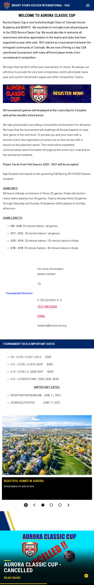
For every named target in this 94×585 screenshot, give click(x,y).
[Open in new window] (47, 93)
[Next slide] (68, 505)
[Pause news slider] (86, 576)
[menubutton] (88, 5)
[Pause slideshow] (26, 505)
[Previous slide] (34, 505)
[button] (43, 505)
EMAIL (41, 316)
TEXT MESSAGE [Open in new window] (47, 306)
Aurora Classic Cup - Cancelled (32, 567)
